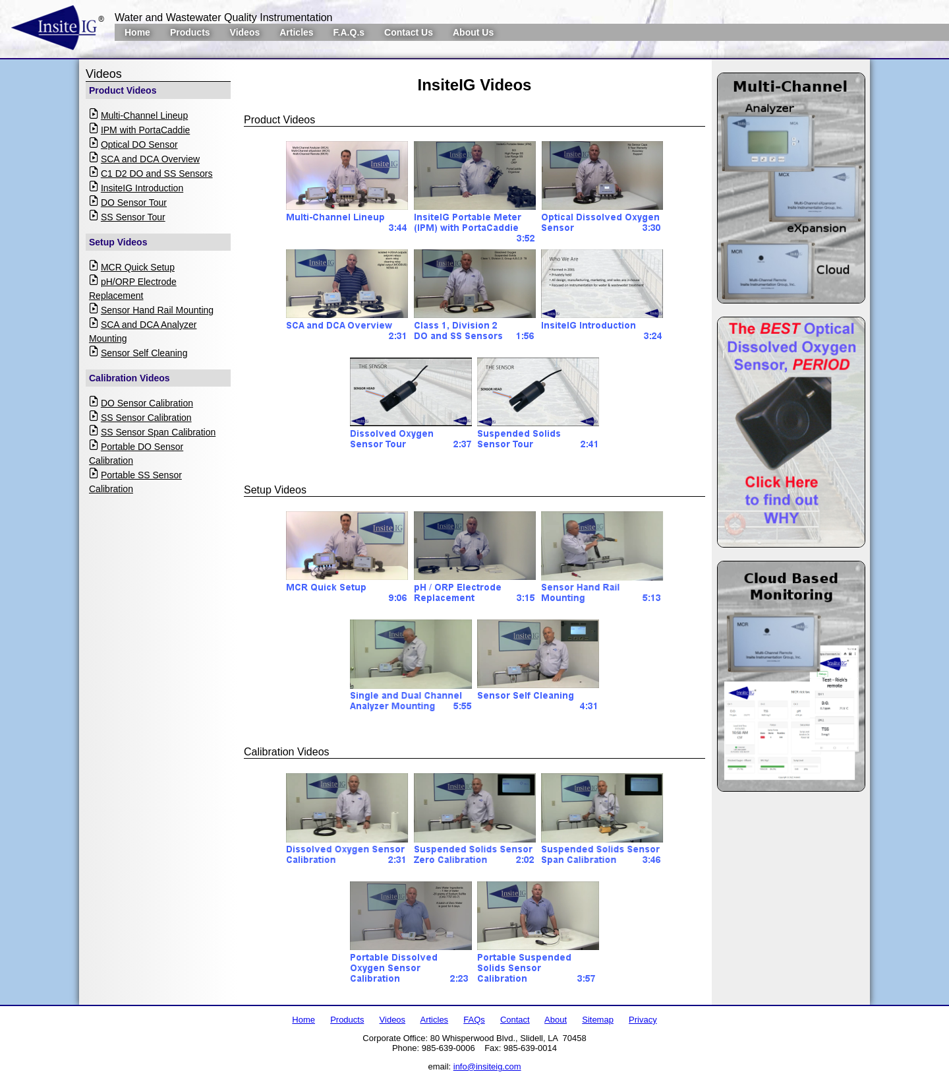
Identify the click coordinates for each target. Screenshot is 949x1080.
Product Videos (122, 90)
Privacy (643, 1020)
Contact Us (408, 32)
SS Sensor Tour (133, 217)
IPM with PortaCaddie (145, 130)
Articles (296, 32)
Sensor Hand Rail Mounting (157, 310)
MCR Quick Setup (138, 267)
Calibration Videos (129, 378)
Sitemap (598, 1020)
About (555, 1020)
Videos (245, 32)
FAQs (474, 1020)
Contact (515, 1020)
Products (190, 32)
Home (137, 32)
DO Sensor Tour (134, 202)
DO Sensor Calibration (147, 403)
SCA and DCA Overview (150, 159)
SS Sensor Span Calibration (158, 432)
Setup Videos (118, 242)
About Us (473, 32)
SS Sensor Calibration (146, 417)
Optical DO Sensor (139, 144)
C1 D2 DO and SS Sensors (157, 173)
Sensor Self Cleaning (144, 353)
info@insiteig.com (487, 1066)
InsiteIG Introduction (142, 188)
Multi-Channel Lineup (144, 115)
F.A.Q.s (348, 32)
